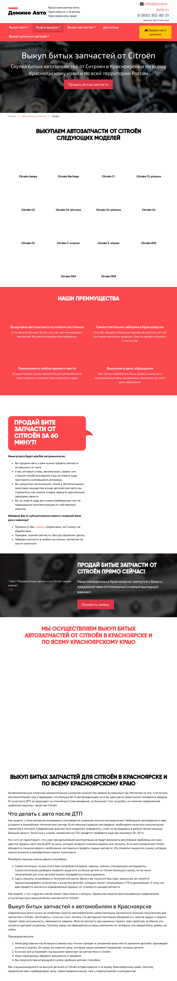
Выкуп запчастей (80, 27)
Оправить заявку (95, 604)
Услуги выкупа (47, 27)
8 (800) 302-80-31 (153, 15)
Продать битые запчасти (88, 84)
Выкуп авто (17, 27)
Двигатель (111, 27)
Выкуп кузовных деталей (28, 36)
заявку (39, 526)
